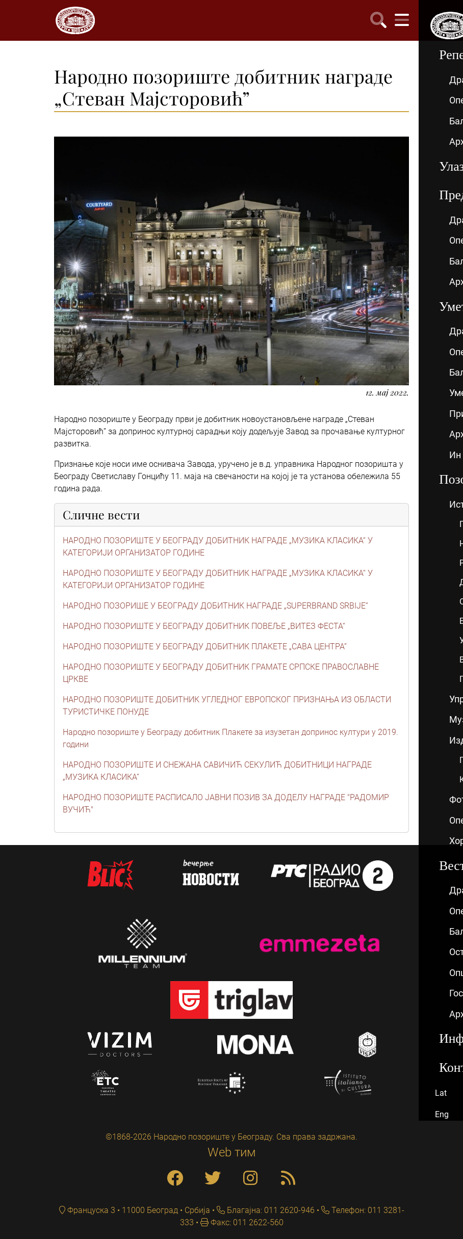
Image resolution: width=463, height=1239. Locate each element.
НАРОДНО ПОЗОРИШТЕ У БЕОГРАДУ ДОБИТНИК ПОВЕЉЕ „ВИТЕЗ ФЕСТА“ (204, 626)
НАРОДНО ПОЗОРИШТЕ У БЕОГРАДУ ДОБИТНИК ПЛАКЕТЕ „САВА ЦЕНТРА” (205, 646)
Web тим (232, 1152)
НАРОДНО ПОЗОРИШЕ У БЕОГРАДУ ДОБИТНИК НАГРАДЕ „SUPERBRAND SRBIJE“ (215, 606)
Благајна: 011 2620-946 (270, 1210)
